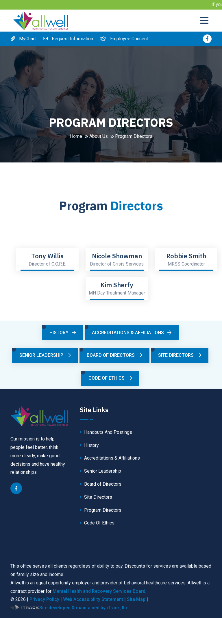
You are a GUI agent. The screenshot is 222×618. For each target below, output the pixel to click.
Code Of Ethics (110, 378)
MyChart (23, 38)
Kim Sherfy (116, 285)
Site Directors (179, 355)
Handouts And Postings (106, 432)
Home (76, 136)
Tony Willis (47, 256)
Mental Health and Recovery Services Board (99, 591)
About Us (98, 136)
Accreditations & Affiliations (131, 332)
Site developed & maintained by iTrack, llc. (69, 607)
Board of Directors (114, 355)
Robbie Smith (186, 256)
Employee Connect (124, 38)
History (62, 332)
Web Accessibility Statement (93, 599)
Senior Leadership (45, 355)
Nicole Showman (117, 256)
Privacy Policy (44, 599)
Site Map (136, 599)
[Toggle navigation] (206, 20)
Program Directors (100, 510)
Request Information (68, 38)
